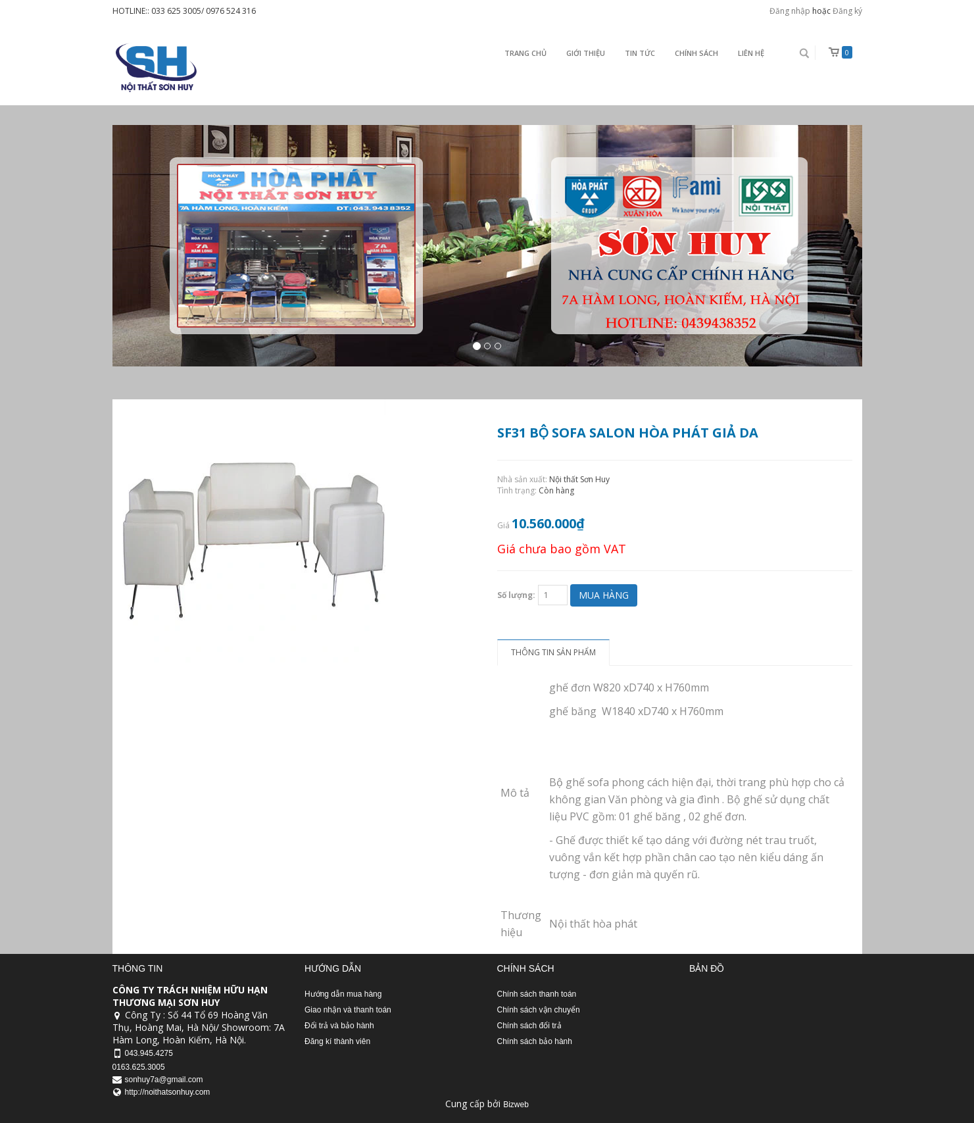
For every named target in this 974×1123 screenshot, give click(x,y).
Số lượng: (516, 595)
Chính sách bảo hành (534, 1041)
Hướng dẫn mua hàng (342, 994)
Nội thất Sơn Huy (579, 479)
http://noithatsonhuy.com (167, 1092)
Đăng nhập (789, 10)
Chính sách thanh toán (537, 994)
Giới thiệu (585, 53)
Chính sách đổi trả (529, 1025)
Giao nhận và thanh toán (347, 1009)
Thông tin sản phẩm (553, 652)
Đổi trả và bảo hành (339, 1025)
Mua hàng (604, 595)
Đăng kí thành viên (337, 1041)
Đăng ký (847, 10)
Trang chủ (525, 53)
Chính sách (696, 53)
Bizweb (516, 1104)
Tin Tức (640, 53)
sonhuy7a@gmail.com (164, 1079)
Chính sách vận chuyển (538, 1009)
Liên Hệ (751, 53)
